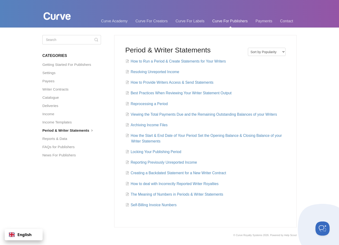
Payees (48, 81)
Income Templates (57, 122)
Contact (286, 21)
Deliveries (50, 106)
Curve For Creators (151, 21)
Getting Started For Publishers (66, 65)
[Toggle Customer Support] (322, 228)
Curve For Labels (190, 21)
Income (48, 114)
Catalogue (50, 97)
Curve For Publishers (230, 23)
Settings (49, 73)
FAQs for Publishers (58, 147)
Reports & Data (54, 139)
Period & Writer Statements (68, 130)
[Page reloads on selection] (267, 52)
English (20, 234)
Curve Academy (114, 21)
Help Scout (290, 235)
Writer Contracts (55, 89)
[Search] (71, 39)
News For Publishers (59, 155)
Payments (263, 21)
